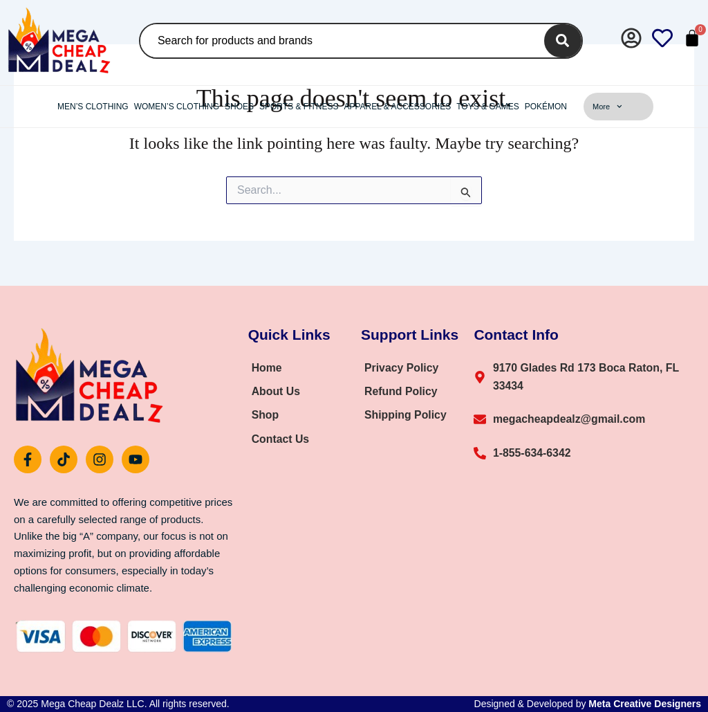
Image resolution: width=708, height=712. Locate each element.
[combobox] (339, 40)
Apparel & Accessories (397, 106)
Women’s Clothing (176, 106)
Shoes (239, 106)
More (607, 106)
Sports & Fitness (298, 106)
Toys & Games (487, 106)
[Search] (562, 40)
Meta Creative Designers (644, 703)
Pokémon (546, 106)
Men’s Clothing (93, 106)
